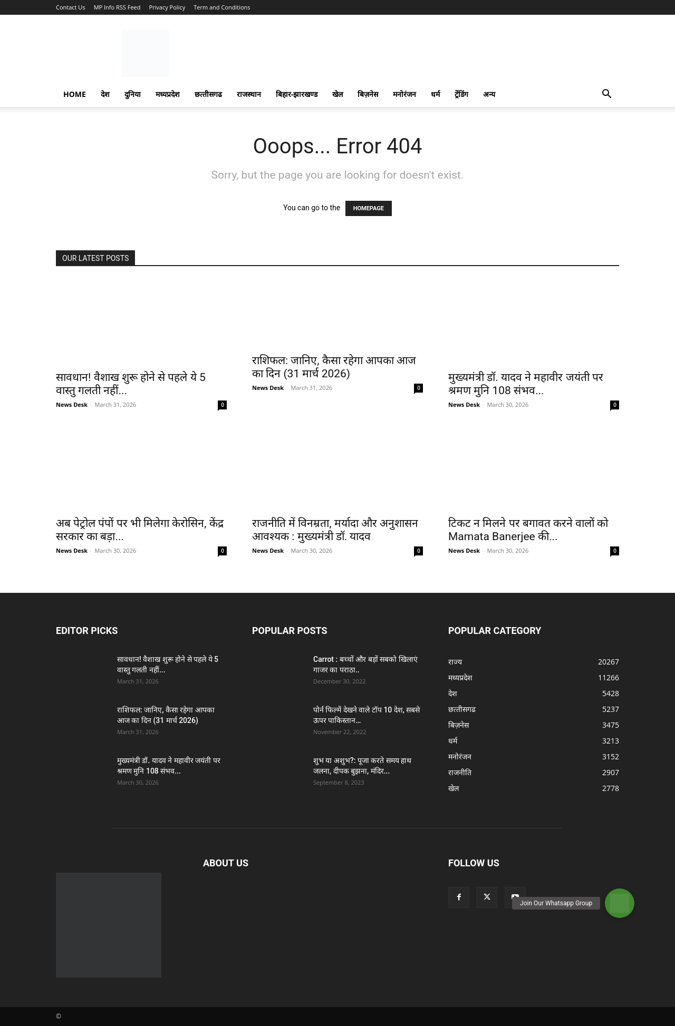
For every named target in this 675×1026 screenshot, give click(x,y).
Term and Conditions (222, 7)
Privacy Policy (167, 7)
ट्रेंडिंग (461, 94)
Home (74, 94)
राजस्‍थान (249, 94)
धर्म (435, 94)
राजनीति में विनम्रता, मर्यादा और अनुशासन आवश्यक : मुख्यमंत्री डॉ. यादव (335, 530)
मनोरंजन (404, 94)
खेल (337, 94)
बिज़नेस (368, 94)
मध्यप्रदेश (168, 94)
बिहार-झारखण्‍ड (297, 94)
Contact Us (70, 7)
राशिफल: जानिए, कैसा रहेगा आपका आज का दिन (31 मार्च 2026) (334, 367)
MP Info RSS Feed (117, 7)
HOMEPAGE (368, 208)
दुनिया (132, 94)
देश (105, 94)
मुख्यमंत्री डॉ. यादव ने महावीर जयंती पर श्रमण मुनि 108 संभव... (525, 384)
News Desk (72, 404)
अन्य (489, 94)
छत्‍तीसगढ (208, 94)
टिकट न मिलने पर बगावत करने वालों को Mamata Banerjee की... (528, 530)
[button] (606, 95)
